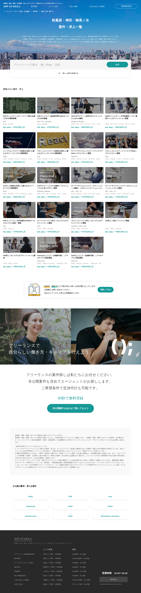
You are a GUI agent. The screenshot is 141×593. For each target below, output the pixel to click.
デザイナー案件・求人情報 (81, 584)
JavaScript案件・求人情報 (80, 558)
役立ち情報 (73, 6)
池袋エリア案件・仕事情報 (52, 563)
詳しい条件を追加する (70, 73)
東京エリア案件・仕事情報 (52, 575)
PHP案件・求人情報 (78, 575)
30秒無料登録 (126, 6)
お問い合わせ (18, 584)
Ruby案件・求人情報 (79, 554)
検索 (117, 65)
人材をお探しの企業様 (97, 6)
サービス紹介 (53, 6)
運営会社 (17, 567)
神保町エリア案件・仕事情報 (52, 580)
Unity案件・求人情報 (79, 563)
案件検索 (34, 6)
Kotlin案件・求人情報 (79, 571)
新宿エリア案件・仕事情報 (52, 558)
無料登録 (113, 579)
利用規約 (17, 571)
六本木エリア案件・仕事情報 (52, 571)
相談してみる (105, 289)
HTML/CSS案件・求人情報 (81, 580)
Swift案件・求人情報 (79, 567)
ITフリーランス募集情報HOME (24, 554)
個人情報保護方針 (20, 575)
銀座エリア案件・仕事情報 (52, 584)
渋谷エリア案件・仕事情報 (52, 554)
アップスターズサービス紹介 (23, 563)
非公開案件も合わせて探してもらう (70, 408)
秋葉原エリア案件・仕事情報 (52, 567)
